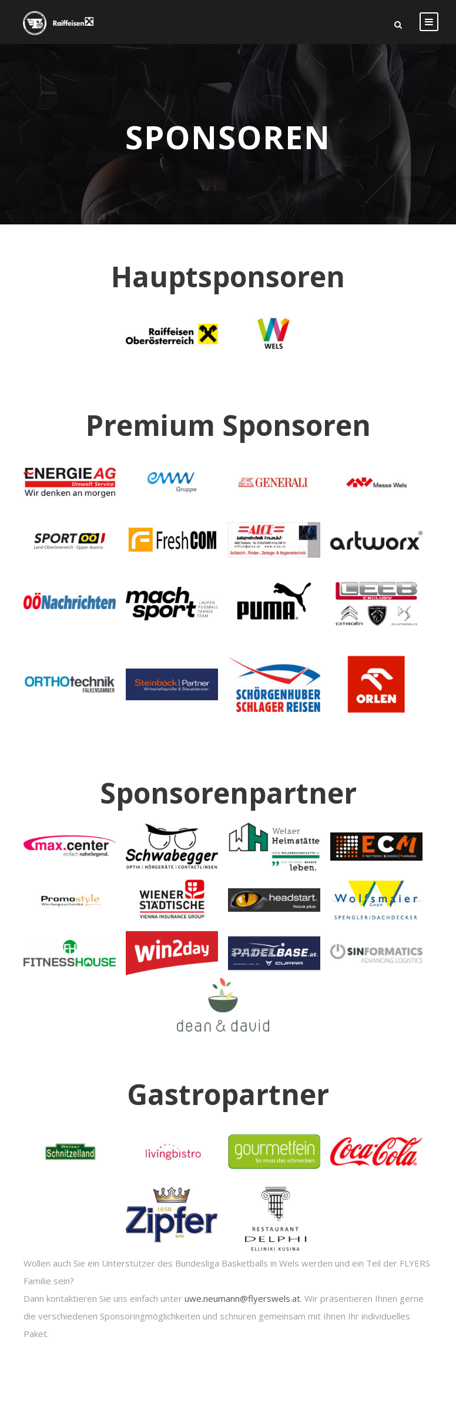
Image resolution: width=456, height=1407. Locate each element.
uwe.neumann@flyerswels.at (242, 1298)
